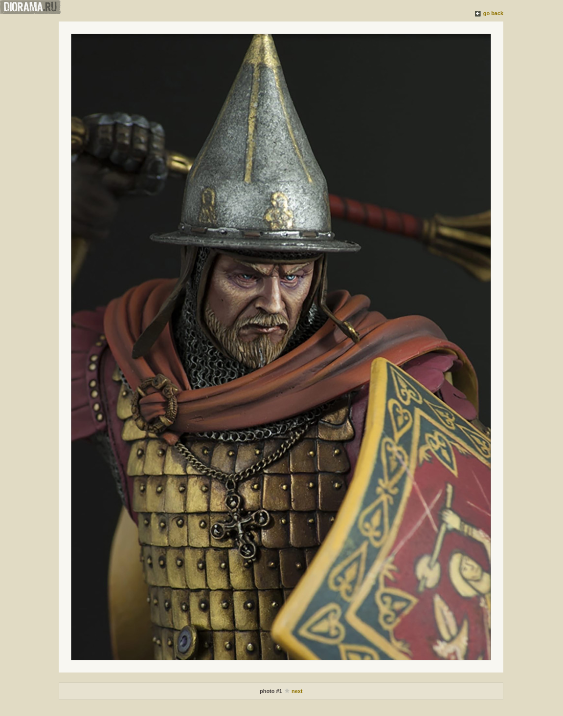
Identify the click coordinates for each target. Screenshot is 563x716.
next (297, 691)
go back (493, 13)
